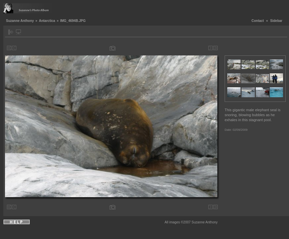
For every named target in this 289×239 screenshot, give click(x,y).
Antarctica (47, 21)
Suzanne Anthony (20, 21)
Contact (258, 21)
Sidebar (276, 21)
